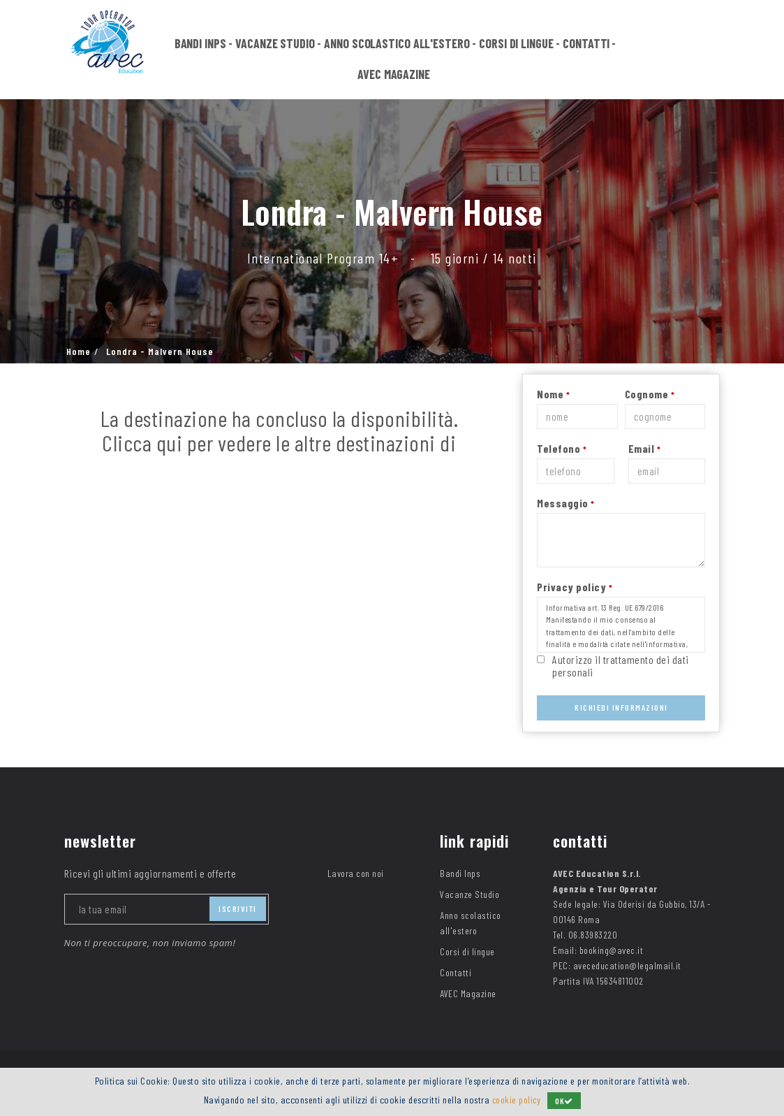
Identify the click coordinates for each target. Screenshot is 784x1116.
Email (644, 448)
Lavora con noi (355, 873)
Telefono (561, 448)
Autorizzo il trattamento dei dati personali (620, 666)
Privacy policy (574, 586)
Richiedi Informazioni (621, 707)
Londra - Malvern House (160, 351)
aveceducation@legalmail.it (627, 965)
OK (566, 1101)
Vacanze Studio (275, 43)
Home (78, 351)
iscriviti (238, 908)
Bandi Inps (200, 43)
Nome (553, 393)
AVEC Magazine (393, 74)
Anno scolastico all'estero (396, 43)
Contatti (586, 43)
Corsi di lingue (516, 43)
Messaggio (566, 502)
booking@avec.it (611, 950)
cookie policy (516, 1100)
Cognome (650, 393)
